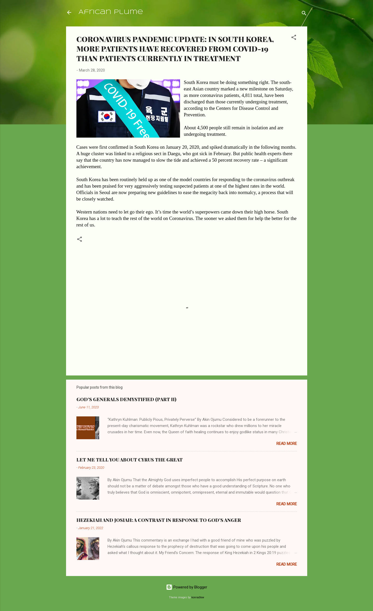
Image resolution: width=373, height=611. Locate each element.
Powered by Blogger (186, 587)
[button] (294, 38)
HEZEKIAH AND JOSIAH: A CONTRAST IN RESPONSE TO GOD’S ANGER (158, 520)
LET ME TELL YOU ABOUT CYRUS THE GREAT (129, 460)
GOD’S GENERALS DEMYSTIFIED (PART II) (126, 399)
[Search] (304, 14)
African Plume (110, 12)
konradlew (197, 597)
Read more (286, 443)
